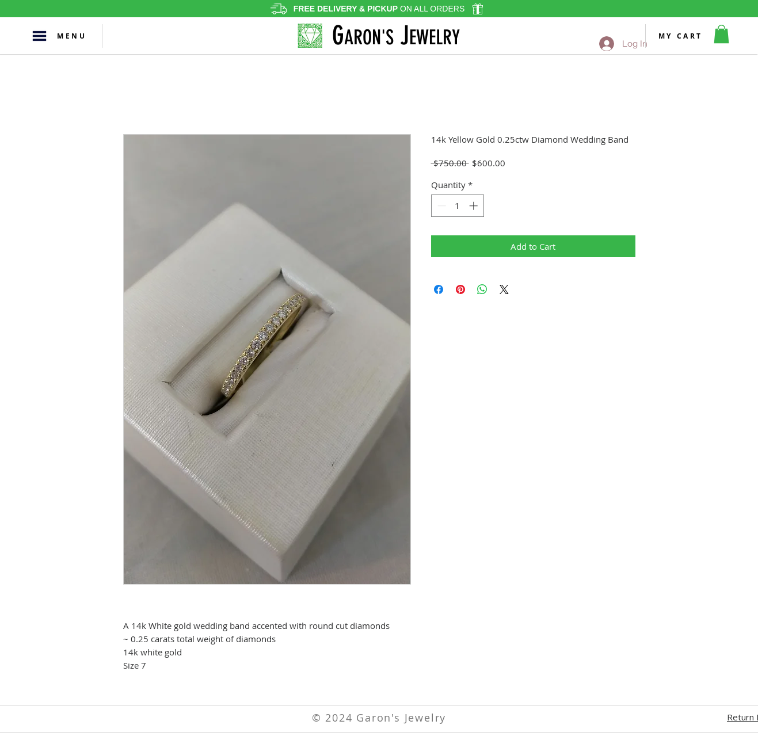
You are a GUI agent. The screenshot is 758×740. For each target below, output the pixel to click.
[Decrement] (440, 205)
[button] (39, 36)
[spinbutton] (457, 205)
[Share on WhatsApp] (482, 289)
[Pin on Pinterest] (460, 289)
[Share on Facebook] (438, 289)
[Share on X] (504, 289)
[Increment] (474, 205)
